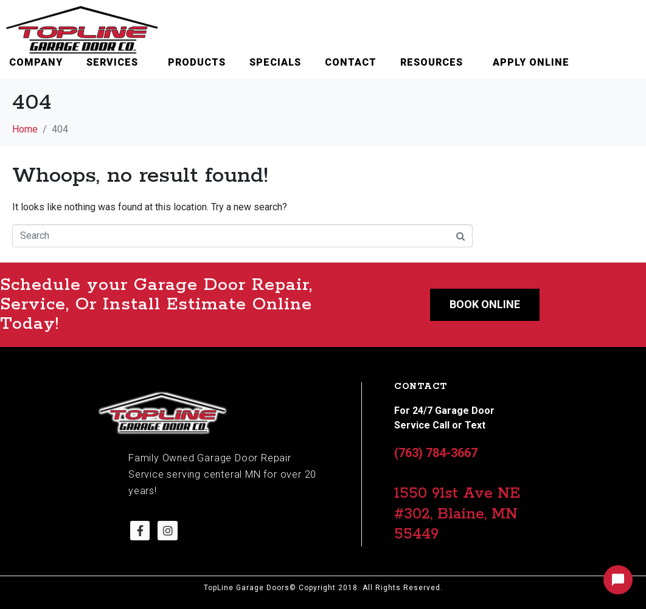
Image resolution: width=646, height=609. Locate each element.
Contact (351, 62)
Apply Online (531, 62)
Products (197, 62)
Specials (275, 62)
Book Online (485, 304)
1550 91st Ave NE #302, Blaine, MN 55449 (457, 514)
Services (112, 62)
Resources (431, 62)
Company (36, 62)
